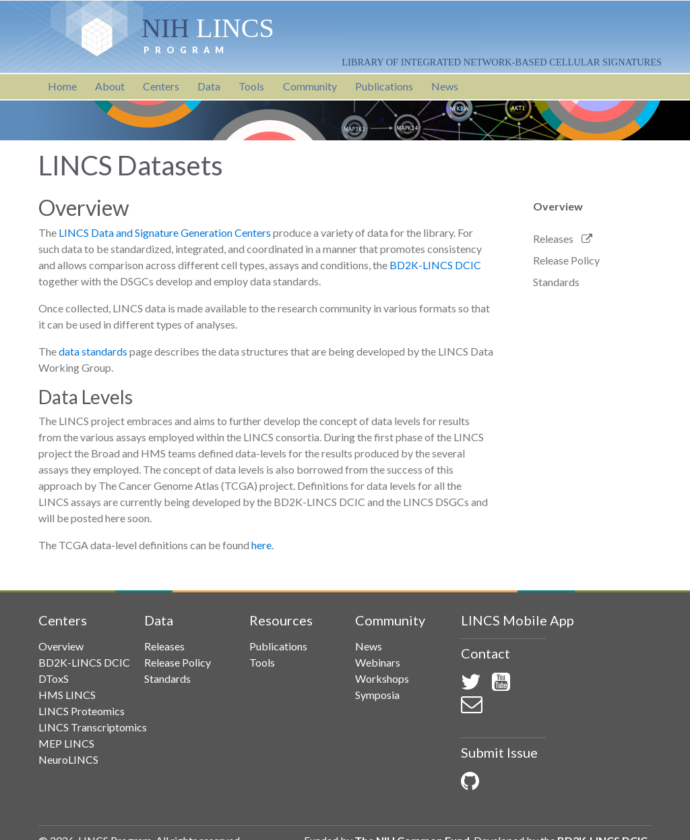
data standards (93, 351)
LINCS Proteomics (81, 710)
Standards (556, 281)
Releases (553, 238)
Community (310, 86)
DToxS (53, 678)
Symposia (377, 694)
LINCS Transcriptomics (92, 727)
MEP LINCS (66, 743)
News (444, 86)
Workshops (382, 678)
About (110, 86)
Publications (384, 86)
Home (62, 86)
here (261, 544)
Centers (161, 86)
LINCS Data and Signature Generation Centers (165, 232)
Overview (558, 206)
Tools (251, 86)
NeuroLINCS (68, 759)
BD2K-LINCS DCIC (435, 264)
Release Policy (566, 260)
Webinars (377, 662)
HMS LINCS (67, 694)
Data (208, 86)
